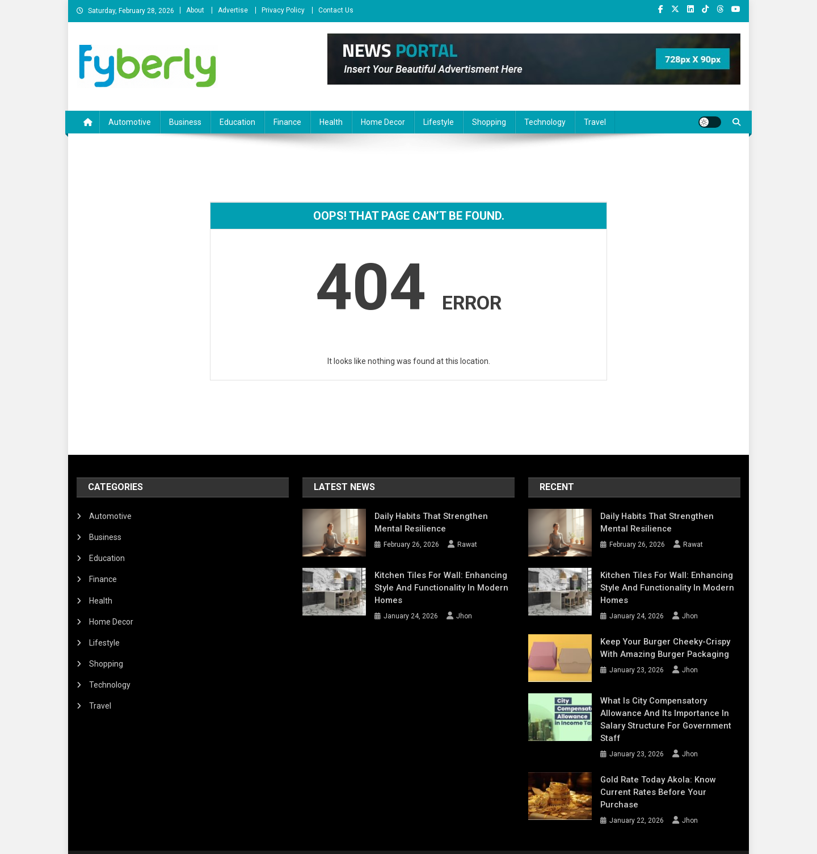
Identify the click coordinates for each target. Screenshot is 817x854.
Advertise (233, 10)
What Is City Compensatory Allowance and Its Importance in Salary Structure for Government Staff (669, 713)
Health (331, 122)
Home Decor (383, 122)
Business (185, 122)
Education (237, 122)
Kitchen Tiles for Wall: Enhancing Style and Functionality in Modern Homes (436, 588)
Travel (595, 122)
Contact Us (335, 10)
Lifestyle (438, 122)
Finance (287, 122)
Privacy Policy (283, 10)
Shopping (489, 122)
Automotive (129, 122)
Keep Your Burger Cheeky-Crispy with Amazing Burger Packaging (669, 648)
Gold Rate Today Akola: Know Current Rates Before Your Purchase (669, 773)
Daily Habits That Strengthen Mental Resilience (439, 522)
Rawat (467, 545)
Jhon (464, 616)
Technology (545, 122)
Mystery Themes (218, 841)
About (195, 10)
